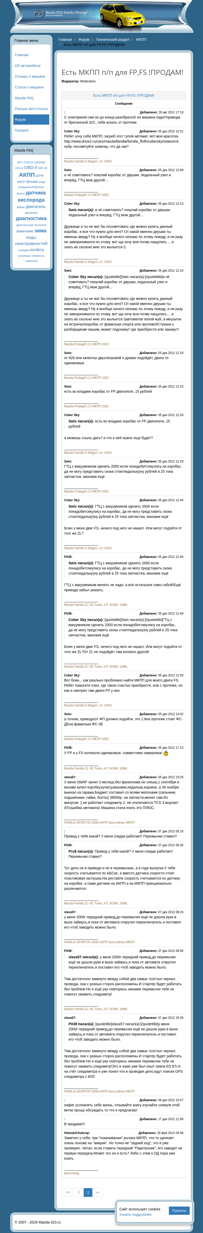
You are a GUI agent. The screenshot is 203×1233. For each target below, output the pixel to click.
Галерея (22, 130)
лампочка (31, 260)
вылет (21, 193)
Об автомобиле (28, 66)
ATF (19, 162)
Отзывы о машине (30, 76)
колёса (37, 249)
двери (21, 207)
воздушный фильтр (31, 187)
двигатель (36, 206)
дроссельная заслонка (31, 224)
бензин (32, 182)
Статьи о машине (29, 87)
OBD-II (30, 167)
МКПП (21, 181)
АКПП (27, 175)
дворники (31, 212)
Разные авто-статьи (31, 109)
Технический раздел (113, 39)
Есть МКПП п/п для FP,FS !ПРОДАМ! (123, 95)
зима (40, 230)
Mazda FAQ (24, 98)
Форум (20, 119)
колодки (23, 250)
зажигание (24, 231)
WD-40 (42, 168)
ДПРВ (40, 175)
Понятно (179, 1211)
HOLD (19, 168)
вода (42, 181)
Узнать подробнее (135, 1214)
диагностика (31, 218)
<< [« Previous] (68, 1192)
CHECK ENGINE (34, 162)
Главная (21, 55)
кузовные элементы (31, 255)
